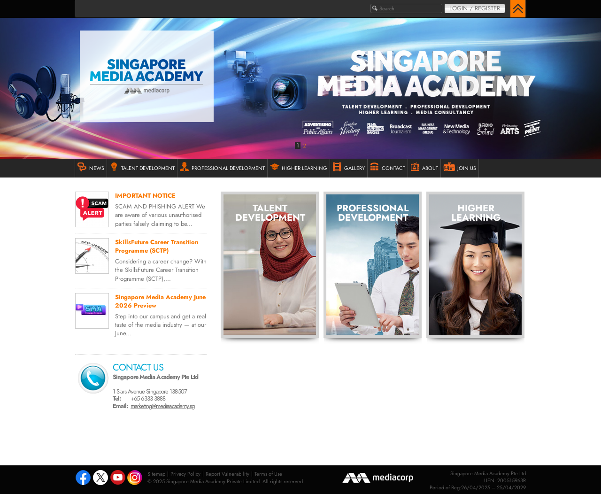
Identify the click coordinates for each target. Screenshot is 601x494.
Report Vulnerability (227, 474)
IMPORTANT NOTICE (145, 195)
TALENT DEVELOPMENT (142, 167)
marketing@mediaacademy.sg (162, 405)
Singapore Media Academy (147, 76)
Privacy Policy (185, 474)
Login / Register (474, 8)
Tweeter (100, 478)
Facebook (83, 478)
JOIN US (459, 167)
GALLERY (348, 167)
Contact (387, 167)
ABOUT (424, 167)
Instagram (135, 478)
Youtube (118, 478)
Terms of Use (268, 474)
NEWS (90, 167)
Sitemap (156, 474)
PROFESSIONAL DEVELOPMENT (222, 167)
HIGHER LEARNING (298, 167)
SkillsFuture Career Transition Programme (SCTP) (156, 246)
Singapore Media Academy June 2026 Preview (160, 301)
